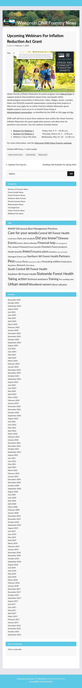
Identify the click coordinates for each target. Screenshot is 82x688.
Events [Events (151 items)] (12, 243)
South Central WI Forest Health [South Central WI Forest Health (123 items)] (27, 269)
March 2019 (13, 543)
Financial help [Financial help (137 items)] (46, 243)
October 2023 (13, 376)
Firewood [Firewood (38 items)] (23, 247)
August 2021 (13, 455)
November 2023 (14, 373)
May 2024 (12, 355)
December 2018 (14, 552)
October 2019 (13, 522)
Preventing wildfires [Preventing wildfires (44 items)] (51, 261)
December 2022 (14, 406)
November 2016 (14, 628)
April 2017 (12, 613)
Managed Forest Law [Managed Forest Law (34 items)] (17, 256)
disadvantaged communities (19, 112)
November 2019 (14, 519)
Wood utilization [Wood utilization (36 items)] (59, 284)
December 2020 (14, 479)
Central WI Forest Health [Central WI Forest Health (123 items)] (54, 233)
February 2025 (14, 327)
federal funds (66, 94)
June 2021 (12, 461)
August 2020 (13, 492)
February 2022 (14, 437)
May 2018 (12, 574)
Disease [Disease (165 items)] (63, 238)
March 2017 (13, 616)
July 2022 (12, 421)
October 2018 (13, 558)
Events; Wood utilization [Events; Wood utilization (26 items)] (27, 243)
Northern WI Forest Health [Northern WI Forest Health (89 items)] (42, 256)
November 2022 (14, 409)
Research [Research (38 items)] (21, 265)
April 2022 (12, 431)
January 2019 (13, 549)
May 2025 (12, 318)
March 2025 (13, 324)
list (71, 112)
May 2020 (12, 501)
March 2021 (13, 470)
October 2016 (13, 631)
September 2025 (14, 306)
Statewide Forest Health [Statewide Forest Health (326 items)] (55, 273)
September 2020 (14, 488)
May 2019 (12, 537)
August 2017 (13, 601)
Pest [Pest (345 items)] (11, 261)
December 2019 (14, 516)
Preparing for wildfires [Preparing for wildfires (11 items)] (34, 262)
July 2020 (12, 494)
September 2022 (14, 415)
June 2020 (12, 498)
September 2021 (14, 452)
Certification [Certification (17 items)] (12, 239)
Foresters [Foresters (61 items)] (46, 246)
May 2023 (12, 391)
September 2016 (14, 635)
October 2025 (13, 303)
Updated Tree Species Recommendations (16, 166)
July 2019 (12, 531)
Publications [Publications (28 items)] (66, 261)
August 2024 (13, 345)
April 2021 (12, 467)
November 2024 (14, 336)
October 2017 (13, 595)
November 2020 (14, 482)
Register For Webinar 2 (23, 133)
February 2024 (14, 364)
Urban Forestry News (15, 155)
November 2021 (14, 446)
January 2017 (13, 622)
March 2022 (13, 434)
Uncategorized (13, 207)
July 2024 (12, 348)
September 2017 (14, 598)
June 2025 (12, 315)
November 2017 (14, 592)
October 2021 (13, 449)
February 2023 (14, 400)
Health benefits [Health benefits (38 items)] (15, 252)
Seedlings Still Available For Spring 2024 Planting (59, 166)
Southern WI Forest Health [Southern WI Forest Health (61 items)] (22, 274)
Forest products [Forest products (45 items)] (59, 247)
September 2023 (14, 379)
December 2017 (14, 589)
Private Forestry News (16, 201)
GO (71, 173)
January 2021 (13, 476)
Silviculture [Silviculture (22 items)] (30, 265)
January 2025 (13, 330)
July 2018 (12, 568)
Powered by (22, 679)
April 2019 (12, 540)
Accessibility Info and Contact (41, 681)
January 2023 (13, 403)
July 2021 (12, 458)
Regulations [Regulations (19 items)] (12, 265)
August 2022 (13, 418)
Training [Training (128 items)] (53, 279)
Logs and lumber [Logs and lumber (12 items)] (62, 252)
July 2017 (12, 604)
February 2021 (14, 473)
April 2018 (12, 577)
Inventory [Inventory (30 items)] (53, 252)
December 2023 (14, 370)
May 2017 (12, 610)
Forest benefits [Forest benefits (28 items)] (34, 247)
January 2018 (13, 586)
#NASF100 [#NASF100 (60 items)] (14, 228)
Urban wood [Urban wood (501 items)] (18, 284)
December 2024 (14, 333)
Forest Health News (15, 192)
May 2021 (12, 464)
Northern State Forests (17, 198)
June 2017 (12, 607)
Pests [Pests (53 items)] (25, 261)
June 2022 (12, 425)
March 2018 (13, 580)
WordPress (42, 679)
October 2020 (13, 485)
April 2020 (12, 504)
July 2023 (12, 385)
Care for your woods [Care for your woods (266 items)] (23, 233)
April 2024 (12, 358)
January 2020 (13, 513)
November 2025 (14, 300)
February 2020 (14, 510)
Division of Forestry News (18, 189)
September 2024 (14, 342)
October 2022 (13, 412)
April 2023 (12, 394)
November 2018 (14, 555)
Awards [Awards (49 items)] (24, 228)
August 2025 (13, 309)
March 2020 (13, 507)
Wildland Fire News (15, 213)
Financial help (30, 155)
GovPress (30, 679)
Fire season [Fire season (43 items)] (13, 247)
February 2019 (14, 546)
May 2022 (12, 428)
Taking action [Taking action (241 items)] (17, 279)
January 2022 (13, 440)
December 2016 (14, 625)
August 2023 (13, 382)
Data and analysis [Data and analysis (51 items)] (26, 238)
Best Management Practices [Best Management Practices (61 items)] (42, 228)
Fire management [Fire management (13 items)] (61, 243)
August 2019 (13, 528)
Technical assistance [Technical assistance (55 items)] (37, 279)
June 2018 (12, 571)
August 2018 (13, 565)
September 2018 (14, 562)
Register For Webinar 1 (23, 130)
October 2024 (13, 339)
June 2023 (12, 388)
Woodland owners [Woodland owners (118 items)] (40, 284)
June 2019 (12, 534)
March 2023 (13, 397)
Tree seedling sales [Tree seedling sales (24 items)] (66, 279)
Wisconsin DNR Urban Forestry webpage (53, 143)
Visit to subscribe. (15, 649)
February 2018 (14, 583)
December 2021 (14, 443)
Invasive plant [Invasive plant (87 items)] (40, 251)
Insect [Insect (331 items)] (27, 251)
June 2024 (12, 352)
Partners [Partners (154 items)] (64, 256)
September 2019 (14, 525)
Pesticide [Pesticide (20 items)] (18, 262)
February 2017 (14, 619)
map (64, 112)
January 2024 (13, 367)
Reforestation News (15, 204)
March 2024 (13, 361)
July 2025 (12, 312)
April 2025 (12, 321)
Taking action (42, 155)
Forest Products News (16, 195)
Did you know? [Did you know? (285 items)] (46, 238)
